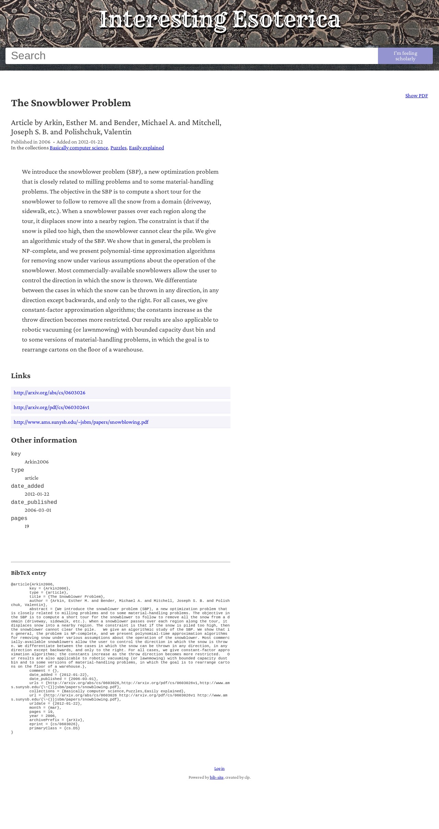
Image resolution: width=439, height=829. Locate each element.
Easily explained (146, 147)
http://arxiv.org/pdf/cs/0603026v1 (51, 407)
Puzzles (118, 147)
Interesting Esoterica (219, 19)
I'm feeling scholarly (405, 55)
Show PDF (416, 95)
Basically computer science (79, 147)
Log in (219, 813)
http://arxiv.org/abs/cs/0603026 (49, 392)
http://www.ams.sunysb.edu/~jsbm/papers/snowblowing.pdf (81, 422)
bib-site (217, 822)
